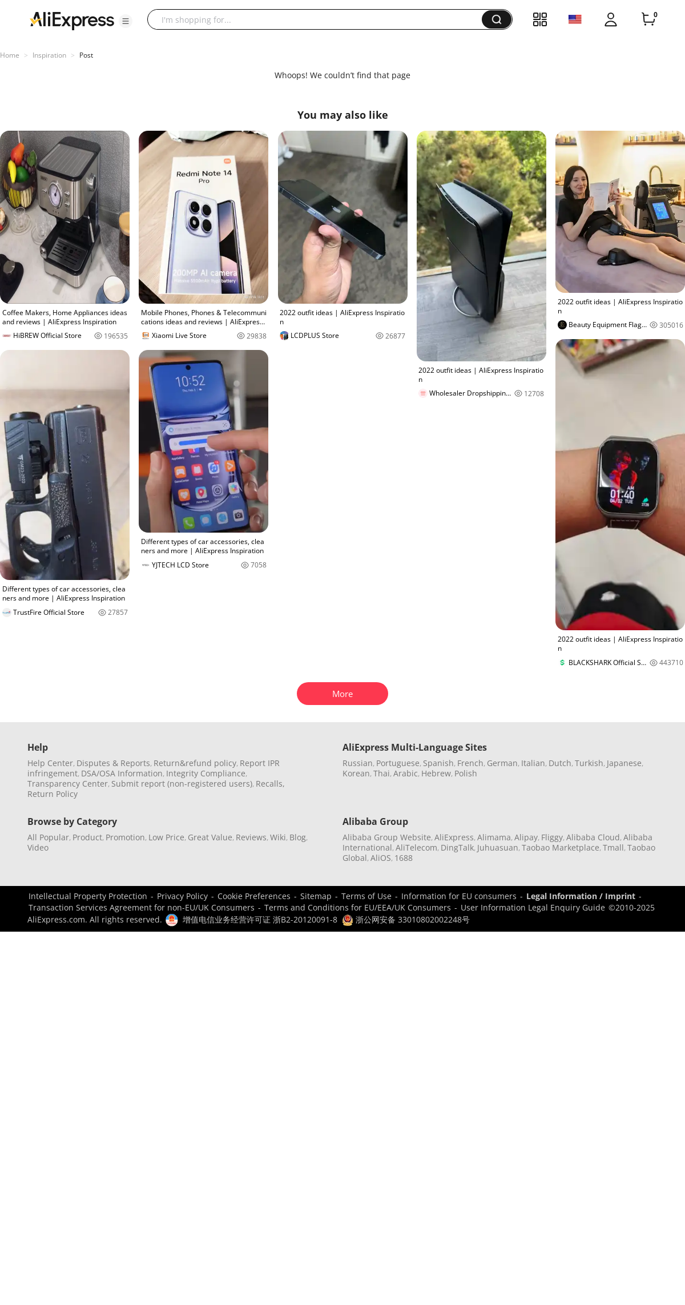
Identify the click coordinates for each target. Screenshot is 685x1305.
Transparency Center (67, 783)
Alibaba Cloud (593, 837)
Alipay (526, 837)
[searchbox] (319, 19)
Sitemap (316, 896)
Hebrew (436, 773)
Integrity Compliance (205, 773)
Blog (297, 837)
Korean (356, 773)
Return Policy (52, 793)
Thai (381, 773)
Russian (357, 763)
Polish (465, 773)
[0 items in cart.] (648, 19)
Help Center (50, 763)
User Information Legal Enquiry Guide (533, 907)
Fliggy (552, 837)
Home (9, 55)
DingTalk (457, 847)
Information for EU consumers (459, 896)
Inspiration (49, 55)
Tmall (613, 847)
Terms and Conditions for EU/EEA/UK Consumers (357, 907)
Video (38, 847)
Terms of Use (366, 896)
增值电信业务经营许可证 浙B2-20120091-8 (260, 919)
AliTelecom (416, 847)
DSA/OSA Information (122, 773)
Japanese (624, 763)
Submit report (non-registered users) (181, 783)
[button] (125, 21)
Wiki (278, 837)
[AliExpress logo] (71, 20)
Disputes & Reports (113, 763)
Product (87, 837)
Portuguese (398, 763)
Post (86, 55)
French (470, 763)
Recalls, (270, 783)
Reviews (251, 837)
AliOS (380, 857)
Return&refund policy (195, 763)
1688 (403, 857)
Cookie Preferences (254, 896)
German (502, 763)
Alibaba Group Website (386, 837)
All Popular (48, 837)
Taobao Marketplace (560, 847)
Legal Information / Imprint (580, 896)
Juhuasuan (497, 847)
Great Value (210, 837)
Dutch (560, 763)
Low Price (166, 837)
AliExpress (454, 837)
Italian (533, 763)
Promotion (125, 837)
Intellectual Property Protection (88, 896)
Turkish (589, 763)
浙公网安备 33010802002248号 (406, 919)
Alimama (494, 837)
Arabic (405, 773)
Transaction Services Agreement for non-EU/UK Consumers (142, 907)
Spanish (438, 763)
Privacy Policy (182, 896)
